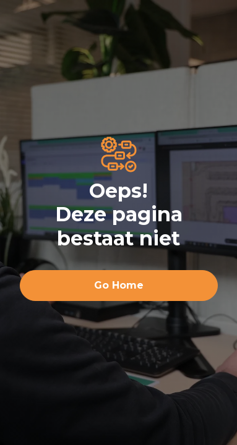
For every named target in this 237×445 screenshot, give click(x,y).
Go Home (119, 285)
